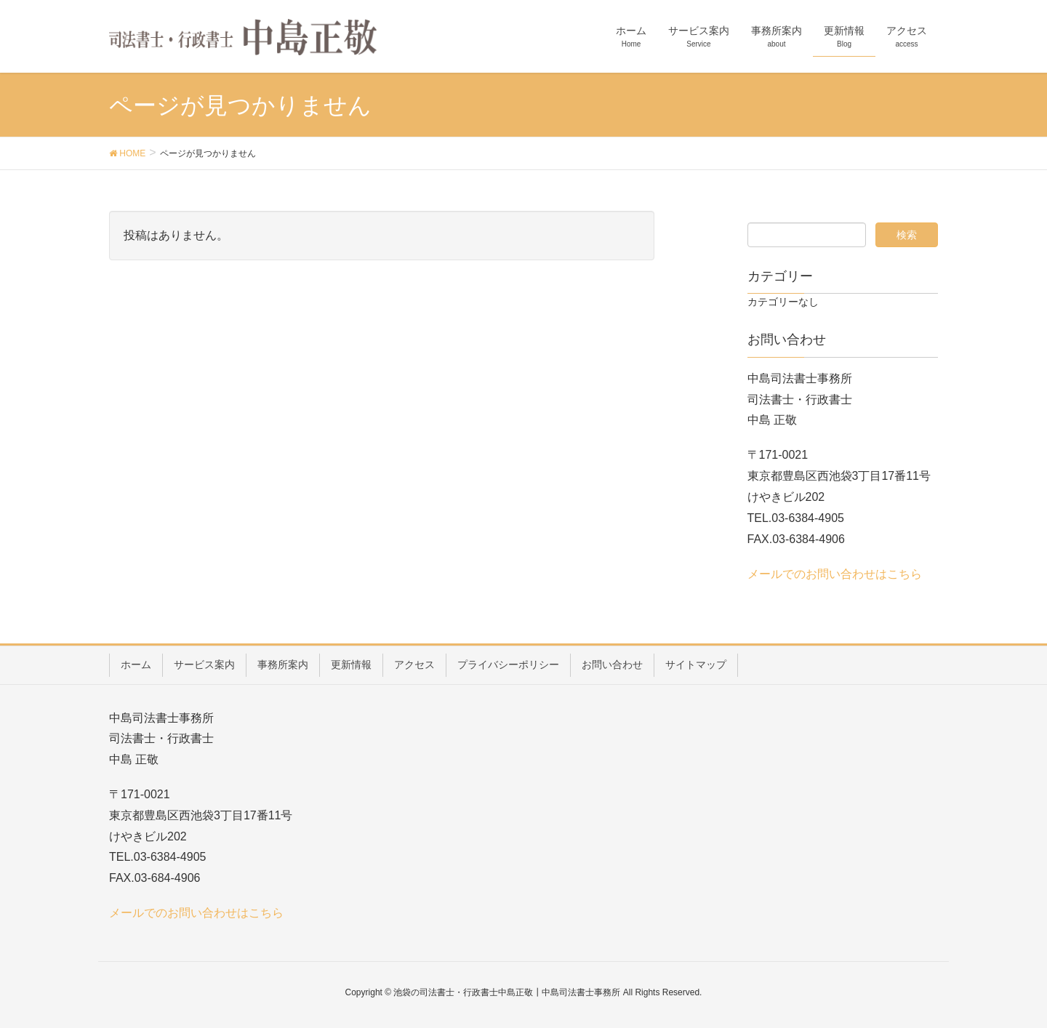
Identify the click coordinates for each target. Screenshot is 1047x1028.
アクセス (414, 664)
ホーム (136, 664)
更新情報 (351, 664)
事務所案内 (282, 664)
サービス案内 (204, 664)
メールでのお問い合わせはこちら (834, 574)
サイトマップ (695, 664)
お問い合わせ (612, 664)
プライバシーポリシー (508, 664)
